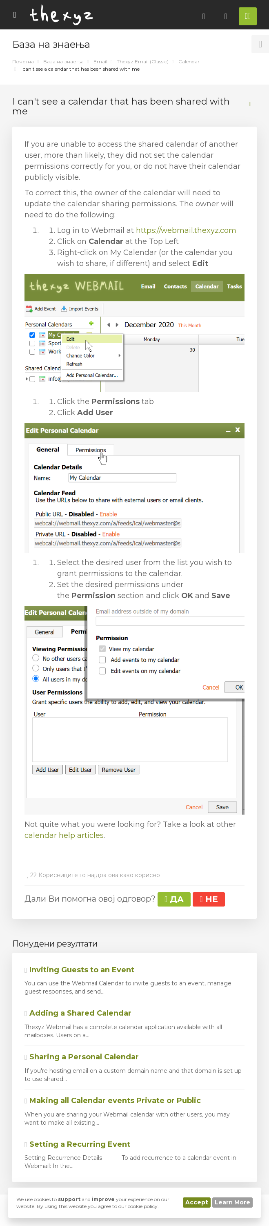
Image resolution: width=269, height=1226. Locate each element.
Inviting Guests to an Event (79, 969)
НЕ (209, 899)
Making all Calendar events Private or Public (112, 1100)
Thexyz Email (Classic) (143, 61)
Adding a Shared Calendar (77, 1013)
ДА (174, 899)
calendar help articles (64, 835)
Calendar (189, 61)
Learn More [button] (232, 1202)
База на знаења (63, 61)
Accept (196, 1202)
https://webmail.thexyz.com (186, 230)
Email (100, 61)
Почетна (23, 61)
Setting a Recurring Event (77, 1144)
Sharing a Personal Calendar (81, 1056)
